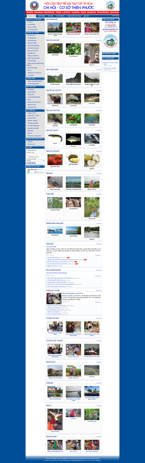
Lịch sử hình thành (51, 246)
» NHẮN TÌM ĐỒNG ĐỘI (32, 58)
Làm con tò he (73, 451)
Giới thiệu (41, 16)
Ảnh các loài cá (52, 130)
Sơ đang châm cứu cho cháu (91, 356)
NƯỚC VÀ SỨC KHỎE (53, 312)
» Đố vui (28, 99)
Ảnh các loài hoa (52, 40)
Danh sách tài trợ (74, 16)
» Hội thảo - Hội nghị (31, 120)
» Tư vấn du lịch (30, 35)
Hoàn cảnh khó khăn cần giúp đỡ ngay (56, 273)
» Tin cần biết (30, 75)
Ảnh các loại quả (52, 151)
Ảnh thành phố (51, 19)
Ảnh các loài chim (53, 110)
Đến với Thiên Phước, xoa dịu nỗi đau (56, 261)
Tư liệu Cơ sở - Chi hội (54, 341)
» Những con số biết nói (32, 55)
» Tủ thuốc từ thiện (31, 43)
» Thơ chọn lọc (30, 89)
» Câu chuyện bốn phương (33, 97)
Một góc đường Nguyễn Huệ (55, 451)
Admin (97, 458)
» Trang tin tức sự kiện (32, 50)
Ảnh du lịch (50, 362)
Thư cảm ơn (60, 16)
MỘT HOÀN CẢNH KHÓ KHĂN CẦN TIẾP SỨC (59, 278)
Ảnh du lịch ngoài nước (36, 139)
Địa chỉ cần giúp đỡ (53, 270)
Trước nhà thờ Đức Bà (55, 399)
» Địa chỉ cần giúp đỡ (31, 29)
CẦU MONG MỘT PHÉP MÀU (55, 280)
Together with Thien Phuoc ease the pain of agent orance (61, 259)
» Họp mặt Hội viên (31, 118)
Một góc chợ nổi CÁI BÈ (55, 378)
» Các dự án (29, 22)
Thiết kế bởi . (96, 460)
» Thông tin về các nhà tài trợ (33, 72)
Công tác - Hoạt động (36, 19)
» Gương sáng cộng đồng (32, 83)
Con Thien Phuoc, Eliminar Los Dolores (57, 264)
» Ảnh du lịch (29, 130)
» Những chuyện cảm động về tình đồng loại (35, 64)
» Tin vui (28, 70)
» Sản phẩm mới (30, 53)
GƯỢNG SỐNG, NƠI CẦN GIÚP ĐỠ (56, 282)
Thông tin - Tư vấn (36, 32)
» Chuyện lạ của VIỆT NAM (33, 102)
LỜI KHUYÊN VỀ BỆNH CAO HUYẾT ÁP (72, 293)
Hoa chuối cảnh (92, 421)
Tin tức (50, 16)
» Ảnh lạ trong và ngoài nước (33, 135)
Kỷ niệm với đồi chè (73, 378)
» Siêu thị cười (30, 94)
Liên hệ (86, 16)
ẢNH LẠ (48, 405)
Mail (94, 458)
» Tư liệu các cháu (31, 113)
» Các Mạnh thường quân (32, 125)
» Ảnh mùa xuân (30, 144)
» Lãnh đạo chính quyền (32, 128)
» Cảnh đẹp (29, 141)
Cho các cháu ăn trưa (73, 356)
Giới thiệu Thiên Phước (53, 257)
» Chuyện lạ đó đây (31, 107)
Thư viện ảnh (36, 110)
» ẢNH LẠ (29, 133)
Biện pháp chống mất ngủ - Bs (55, 310)
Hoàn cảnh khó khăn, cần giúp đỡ (55, 286)
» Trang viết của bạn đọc (32, 48)
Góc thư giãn (36, 86)
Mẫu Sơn (91, 376)
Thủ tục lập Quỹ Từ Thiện (53, 314)
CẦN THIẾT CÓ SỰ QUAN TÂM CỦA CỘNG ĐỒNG (60, 284)
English (115, 15)
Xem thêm (98, 19)
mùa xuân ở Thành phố (92, 451)
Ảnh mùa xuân (51, 436)
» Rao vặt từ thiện (31, 60)
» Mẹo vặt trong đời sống (32, 45)
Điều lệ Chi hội (51, 266)
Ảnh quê (49, 173)
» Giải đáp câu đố (30, 104)
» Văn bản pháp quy (31, 40)
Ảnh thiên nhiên (52, 69)
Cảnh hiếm (50, 194)
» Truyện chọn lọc (31, 92)
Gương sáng (36, 78)
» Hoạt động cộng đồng (32, 123)
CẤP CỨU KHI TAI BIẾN (53, 307)
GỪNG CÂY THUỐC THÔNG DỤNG (56, 305)
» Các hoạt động (30, 24)
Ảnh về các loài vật (53, 90)
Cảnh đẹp (49, 383)
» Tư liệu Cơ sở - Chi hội (32, 115)
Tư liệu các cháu (52, 318)
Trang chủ (31, 16)
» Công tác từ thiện (31, 27)
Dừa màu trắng (55, 431)
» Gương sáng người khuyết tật (34, 81)
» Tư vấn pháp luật (31, 38)
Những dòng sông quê (54, 223)
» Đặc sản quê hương (31, 67)
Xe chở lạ (73, 418)
